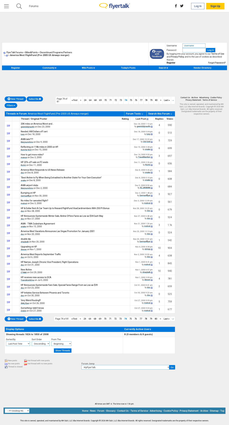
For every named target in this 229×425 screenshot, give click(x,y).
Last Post (141, 118)
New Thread (15, 99)
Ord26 (23, 311)
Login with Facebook (157, 54)
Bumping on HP (28, 193)
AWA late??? (27, 139)
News (93, 411)
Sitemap (214, 411)
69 (100, 100)
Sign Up (215, 6)
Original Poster (39, 118)
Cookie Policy (216, 97)
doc (22, 173)
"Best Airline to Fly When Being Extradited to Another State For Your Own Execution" (61, 177)
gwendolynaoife (27, 127)
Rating (125, 118)
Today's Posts (128, 68)
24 (85, 100)
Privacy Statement (193, 100)
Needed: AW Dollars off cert (34, 131)
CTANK (24, 272)
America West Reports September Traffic (41, 254)
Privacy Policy (177, 56)
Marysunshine (27, 142)
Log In (198, 6)
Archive (194, 97)
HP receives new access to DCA (36, 277)
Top (222, 411)
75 (131, 100)
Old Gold (146, 142)
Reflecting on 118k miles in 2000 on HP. (39, 147)
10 (159, 247)
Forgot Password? (217, 63)
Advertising (204, 97)
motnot (24, 157)
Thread (25, 118)
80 (156, 100)
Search (163, 68)
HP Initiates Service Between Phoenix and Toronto (45, 293)
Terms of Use (217, 54)
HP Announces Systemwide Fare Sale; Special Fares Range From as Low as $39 (59, 285)
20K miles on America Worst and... (37, 124)
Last (167, 100)
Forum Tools (133, 113)
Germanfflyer (26, 196)
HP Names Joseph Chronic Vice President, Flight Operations (49, 262)
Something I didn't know (32, 308)
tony (22, 134)
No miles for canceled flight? (34, 200)
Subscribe (35, 99)
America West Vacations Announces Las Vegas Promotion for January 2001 (58, 231)
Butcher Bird (26, 150)
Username (172, 45)
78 (146, 100)
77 (141, 100)
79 (151, 100)
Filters (11, 105)
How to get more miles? (32, 154)
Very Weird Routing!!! (31, 300)
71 (110, 100)
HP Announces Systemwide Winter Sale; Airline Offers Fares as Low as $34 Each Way (62, 216)
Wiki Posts (88, 68)
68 (95, 100)
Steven (24, 249)
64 (90, 100)
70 (105, 100)
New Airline (26, 269)
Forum (100, 411)
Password (171, 50)
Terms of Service (210, 100)
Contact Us (185, 97)
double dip (26, 239)
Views (170, 118)
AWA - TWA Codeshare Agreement (38, 223)
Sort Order (37, 339)
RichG (23, 165)
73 (121, 100)
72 (115, 100)
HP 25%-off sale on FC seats (34, 162)
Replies (159, 118)
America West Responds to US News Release (43, 170)
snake (147, 149)
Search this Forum (159, 113)
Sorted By (11, 339)
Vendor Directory (202, 68)
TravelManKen (144, 157)
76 (136, 100)
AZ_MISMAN (145, 188)
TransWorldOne (27, 280)
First (74, 100)
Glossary (110, 411)
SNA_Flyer (25, 303)
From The (56, 339)
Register (171, 63)
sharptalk (25, 242)
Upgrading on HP (29, 246)
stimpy (147, 249)
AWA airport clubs (29, 185)
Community (50, 68)
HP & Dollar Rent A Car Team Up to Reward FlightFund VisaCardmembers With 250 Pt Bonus (65, 208)
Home (85, 411)
